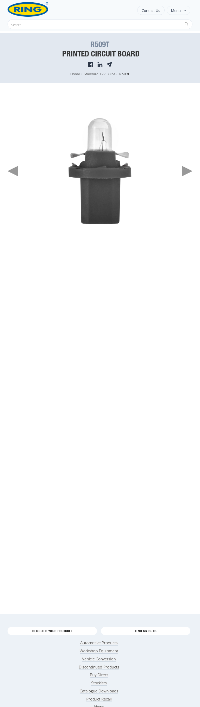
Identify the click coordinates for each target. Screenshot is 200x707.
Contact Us (151, 10)
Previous (13, 171)
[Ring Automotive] (41, 9)
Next (187, 171)
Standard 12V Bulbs (99, 73)
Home (75, 73)
